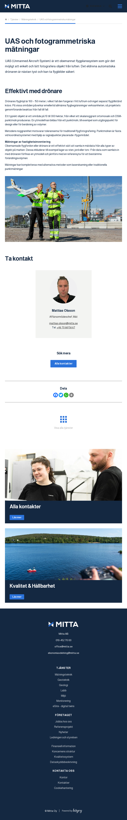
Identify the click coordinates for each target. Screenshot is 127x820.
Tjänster (63, 669)
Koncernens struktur (63, 753)
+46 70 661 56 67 (66, 327)
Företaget (63, 716)
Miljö (63, 697)
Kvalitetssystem (63, 758)
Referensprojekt (63, 728)
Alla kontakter (64, 363)
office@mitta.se (64, 648)
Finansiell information (63, 747)
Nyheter (63, 733)
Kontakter (63, 784)
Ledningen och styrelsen (63, 738)
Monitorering (63, 702)
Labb (63, 692)
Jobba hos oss (63, 723)
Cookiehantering (63, 789)
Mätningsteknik (63, 676)
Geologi (63, 686)
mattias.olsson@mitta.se (63, 323)
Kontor (63, 779)
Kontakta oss (63, 772)
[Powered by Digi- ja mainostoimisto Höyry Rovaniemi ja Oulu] (72, 811)
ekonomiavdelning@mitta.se (63, 654)
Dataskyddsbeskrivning (63, 763)
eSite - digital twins (63, 707)
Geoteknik (63, 681)
